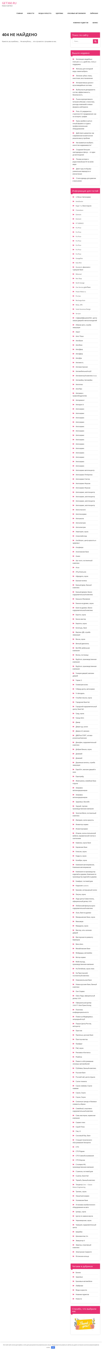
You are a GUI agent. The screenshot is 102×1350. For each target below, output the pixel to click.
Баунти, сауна (81, 615)
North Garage (80, 283)
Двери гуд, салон (82, 727)
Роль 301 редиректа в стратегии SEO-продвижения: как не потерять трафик (84, 114)
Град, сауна (80, 713)
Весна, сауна (80, 639)
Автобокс (79, 345)
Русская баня (80, 1073)
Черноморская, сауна (83, 1220)
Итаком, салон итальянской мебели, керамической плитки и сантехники (84, 835)
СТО (77, 1147)
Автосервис (80, 409)
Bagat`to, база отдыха (83, 206)
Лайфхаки (94, 13)
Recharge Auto (80, 300)
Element (78, 215)
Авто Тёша (79, 336)
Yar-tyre (78, 314)
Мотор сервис (81, 957)
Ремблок (79, 1057)
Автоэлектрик (81, 523)
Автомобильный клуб (83, 371)
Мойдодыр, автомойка (84, 953)
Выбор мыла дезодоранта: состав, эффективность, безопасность (84, 92)
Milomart (79, 274)
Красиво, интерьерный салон (86, 890)
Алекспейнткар (81, 536)
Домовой (79, 754)
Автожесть (79, 363)
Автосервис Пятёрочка (84, 475)
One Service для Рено (83, 287)
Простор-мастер (82, 1039)
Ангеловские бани (82, 552)
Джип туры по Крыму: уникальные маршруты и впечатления (82, 171)
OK (53, 1347)
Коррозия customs (82, 886)
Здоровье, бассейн (83, 802)
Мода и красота (45, 13)
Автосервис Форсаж (83, 483)
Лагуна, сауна (81, 894)
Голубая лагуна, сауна (84, 698)
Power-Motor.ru (81, 292)
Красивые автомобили (77, 13)
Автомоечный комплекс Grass (86, 376)
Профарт (79, 1044)
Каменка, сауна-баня (83, 843)
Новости (30, 13)
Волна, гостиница (82, 655)
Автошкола (80, 518)
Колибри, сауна (81, 860)
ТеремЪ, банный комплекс (85, 1180)
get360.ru (9, 3)
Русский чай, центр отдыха (85, 1077)
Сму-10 (78, 1131)
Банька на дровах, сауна (85, 603)
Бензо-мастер (81, 619)
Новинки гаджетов (80, 23)
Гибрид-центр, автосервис (85, 689)
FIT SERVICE (80, 223)
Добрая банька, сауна (84, 749)
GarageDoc (79, 258)
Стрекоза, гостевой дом (84, 1171)
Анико (78, 556)
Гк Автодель (80, 693)
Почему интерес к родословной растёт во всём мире (83, 161)
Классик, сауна (81, 852)
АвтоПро (79, 389)
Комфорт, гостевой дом (84, 881)
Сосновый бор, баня (83, 1136)
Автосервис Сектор (83, 479)
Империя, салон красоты (85, 820)
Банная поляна (81, 581)
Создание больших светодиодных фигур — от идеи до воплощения (84, 152)
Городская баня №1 (83, 702)
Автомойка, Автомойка (84, 380)
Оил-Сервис (80, 991)
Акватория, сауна (82, 532)
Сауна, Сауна (81, 1093)
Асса (77, 567)
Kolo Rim (79, 263)
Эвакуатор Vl (80, 1241)
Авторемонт (80, 400)
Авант (78, 332)
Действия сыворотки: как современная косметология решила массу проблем (83, 135)
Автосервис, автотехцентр (85, 492)
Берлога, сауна (81, 623)
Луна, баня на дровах (83, 913)
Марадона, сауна (82, 926)
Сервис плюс (80, 1122)
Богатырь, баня (81, 628)
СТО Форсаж (80, 1160)
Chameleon (79, 210)
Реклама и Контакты (83, 1053)
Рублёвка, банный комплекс (86, 1068)
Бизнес (95, 23)
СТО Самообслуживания (85, 1156)
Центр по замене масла (84, 1216)
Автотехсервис (81, 514)
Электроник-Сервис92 (84, 1252)
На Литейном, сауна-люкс (85, 969)
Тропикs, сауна (81, 1192)
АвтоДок (79, 358)
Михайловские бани (83, 949)
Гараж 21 (79, 680)
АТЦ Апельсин (81, 572)
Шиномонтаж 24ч (82, 1236)
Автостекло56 (81, 510)
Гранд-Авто (80, 718)
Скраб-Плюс (80, 1127)
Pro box (78, 296)
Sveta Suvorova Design (83, 309)
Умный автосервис (82, 1196)
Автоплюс (79, 384)
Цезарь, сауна (81, 1212)
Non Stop (79, 278)
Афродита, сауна (82, 576)
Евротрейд (80, 776)
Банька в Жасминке (83, 599)
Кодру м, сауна (81, 856)
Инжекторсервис (82, 829)
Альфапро (79, 547)
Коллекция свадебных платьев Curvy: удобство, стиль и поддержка (84, 61)
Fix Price (78, 228)
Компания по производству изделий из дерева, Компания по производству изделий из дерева (85, 874)
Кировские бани (81, 847)
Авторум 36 (80, 405)
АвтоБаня (79, 341)
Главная (19, 13)
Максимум (79, 921)
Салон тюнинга (81, 1081)
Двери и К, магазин (82, 731)
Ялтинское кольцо (82, 1256)
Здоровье (59, 13)
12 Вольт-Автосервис (83, 197)
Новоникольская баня (84, 980)
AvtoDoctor (79, 201)
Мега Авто (79, 944)
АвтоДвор (79, 349)
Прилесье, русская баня (84, 1035)
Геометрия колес (82, 685)
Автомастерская (82, 367)
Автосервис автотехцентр (85, 470)
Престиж (79, 1031)
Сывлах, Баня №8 (82, 1176)
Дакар (78, 722)
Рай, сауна (79, 1048)
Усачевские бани (82, 1200)
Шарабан (79, 1232)
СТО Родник (80, 1151)
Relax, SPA (79, 305)
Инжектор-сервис (82, 824)
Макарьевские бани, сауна (85, 917)
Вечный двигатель (82, 644)
